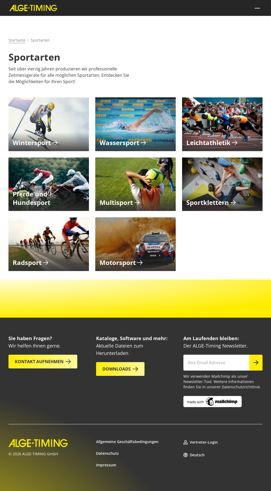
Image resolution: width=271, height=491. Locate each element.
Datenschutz (107, 453)
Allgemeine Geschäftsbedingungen (127, 441)
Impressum (106, 464)
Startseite (16, 40)
